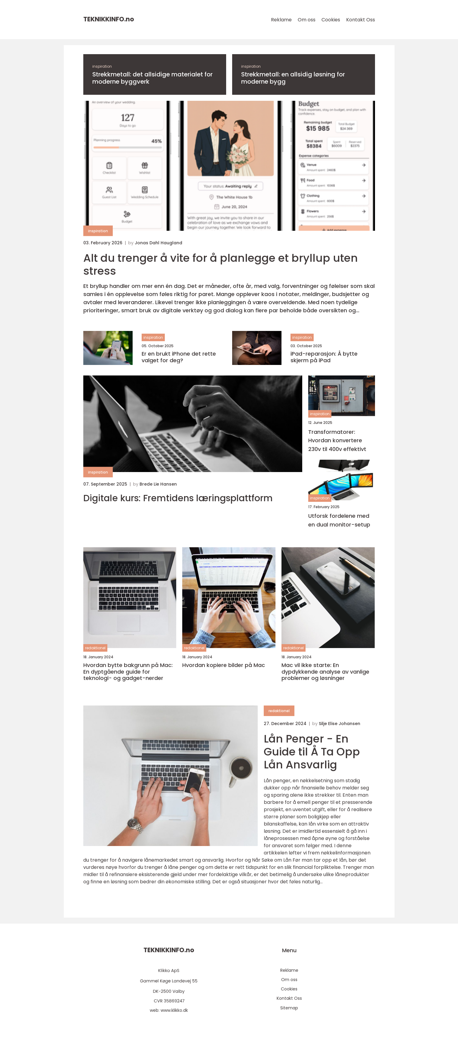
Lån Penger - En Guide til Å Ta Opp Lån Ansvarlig (312, 751)
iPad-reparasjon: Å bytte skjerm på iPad (324, 356)
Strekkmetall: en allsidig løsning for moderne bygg (293, 78)
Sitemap (289, 1008)
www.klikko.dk (174, 1010)
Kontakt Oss (360, 19)
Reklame (281, 19)
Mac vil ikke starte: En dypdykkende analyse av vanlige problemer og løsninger (325, 671)
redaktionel (95, 647)
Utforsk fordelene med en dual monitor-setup (339, 520)
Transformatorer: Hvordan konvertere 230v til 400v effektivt (337, 440)
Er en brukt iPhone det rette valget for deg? (179, 356)
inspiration (102, 66)
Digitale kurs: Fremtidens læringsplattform (178, 498)
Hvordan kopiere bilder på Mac (223, 665)
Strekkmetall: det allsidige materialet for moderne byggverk (152, 78)
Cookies (330, 19)
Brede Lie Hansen (158, 484)
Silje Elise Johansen (339, 723)
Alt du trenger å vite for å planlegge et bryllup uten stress (220, 264)
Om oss (306, 19)
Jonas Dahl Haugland (158, 243)
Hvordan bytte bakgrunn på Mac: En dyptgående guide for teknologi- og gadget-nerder (128, 671)
